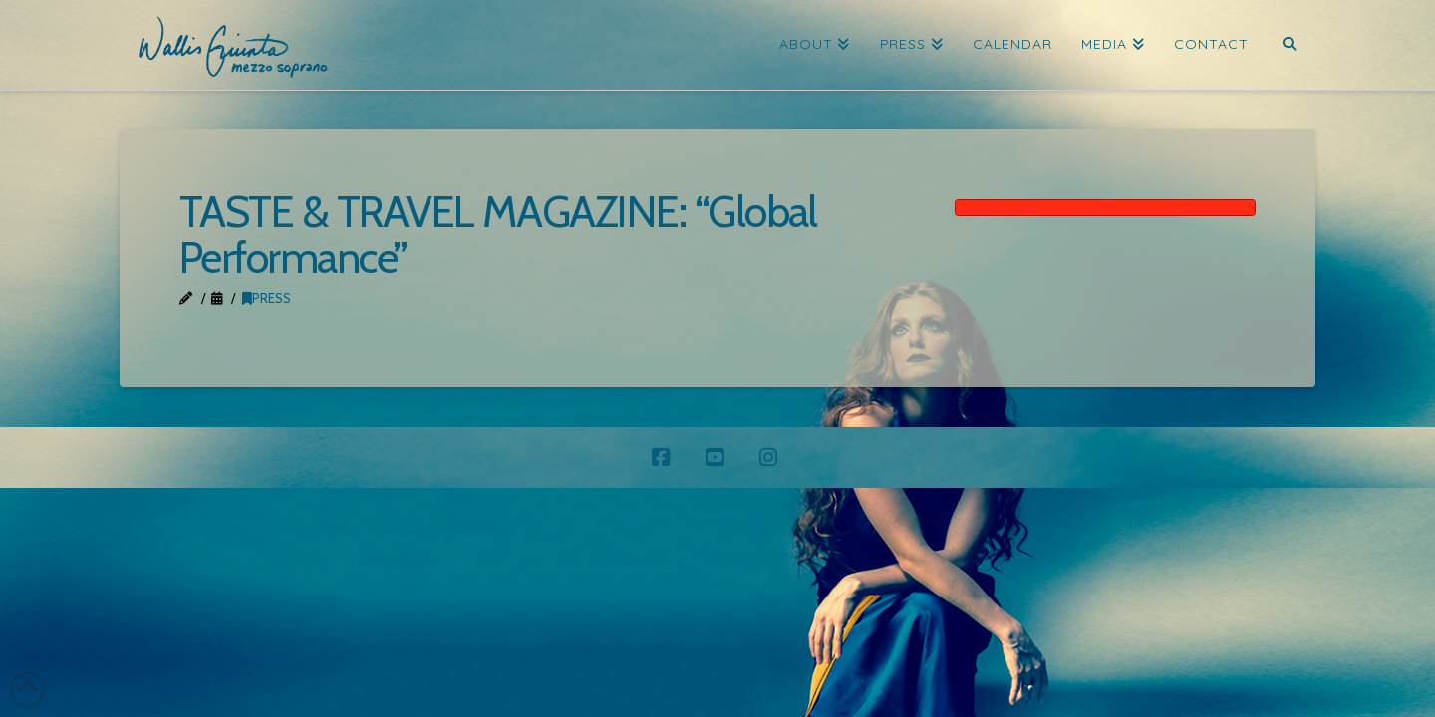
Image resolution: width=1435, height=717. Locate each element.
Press (266, 298)
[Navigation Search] (1289, 45)
